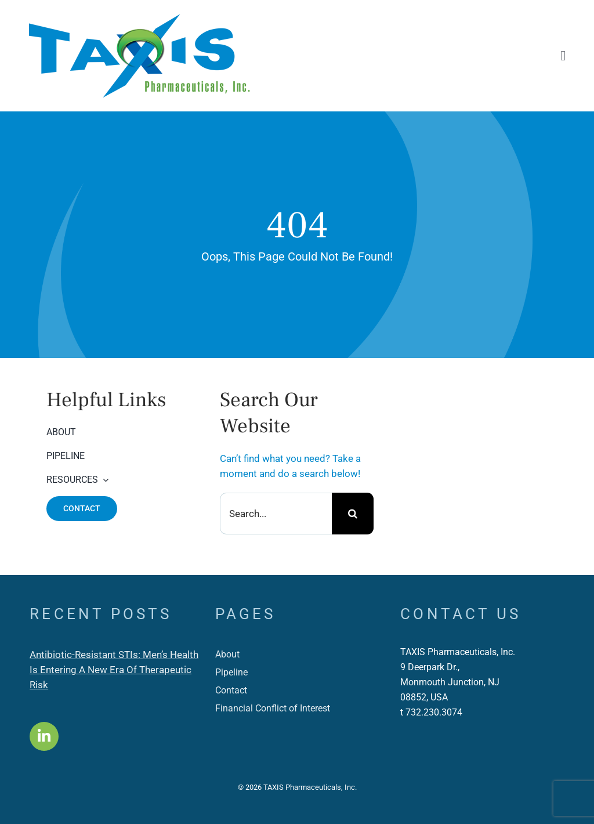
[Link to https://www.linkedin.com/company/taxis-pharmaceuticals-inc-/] (44, 736)
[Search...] (276, 513)
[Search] (353, 513)
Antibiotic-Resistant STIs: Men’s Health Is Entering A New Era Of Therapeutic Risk (114, 670)
